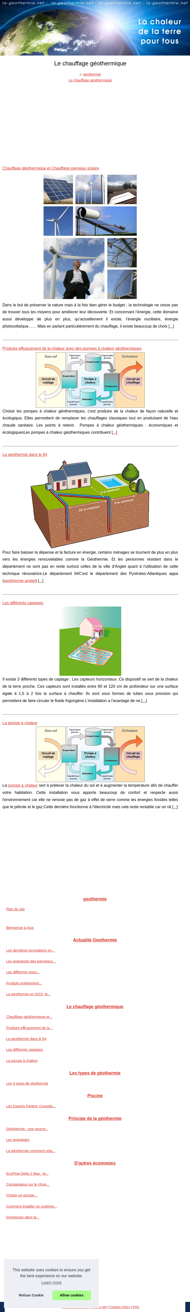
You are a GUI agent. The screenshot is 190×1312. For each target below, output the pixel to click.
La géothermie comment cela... (30, 1151)
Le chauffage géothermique (90, 80)
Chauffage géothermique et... (29, 1017)
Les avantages (17, 1140)
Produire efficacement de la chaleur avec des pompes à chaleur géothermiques (72, 348)
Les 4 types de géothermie (27, 1083)
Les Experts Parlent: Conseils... (31, 1106)
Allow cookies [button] (72, 1295)
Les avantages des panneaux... (31, 961)
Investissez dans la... (22, 1217)
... (171, 326)
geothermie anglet (19, 581)
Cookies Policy (119, 1307)
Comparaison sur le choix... (27, 1184)
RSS (136, 1307)
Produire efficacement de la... (29, 1028)
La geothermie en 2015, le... (28, 994)
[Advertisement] (90, 120)
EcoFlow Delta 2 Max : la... (27, 1173)
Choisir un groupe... (21, 1195)
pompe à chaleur (23, 785)
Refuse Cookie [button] (31, 1295)
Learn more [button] (51, 1282)
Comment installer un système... (31, 1206)
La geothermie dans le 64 (24, 454)
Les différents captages (22, 603)
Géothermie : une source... (27, 1129)
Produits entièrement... (24, 983)
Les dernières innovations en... (30, 950)
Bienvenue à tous (20, 928)
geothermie (92, 74)
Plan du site (15, 909)
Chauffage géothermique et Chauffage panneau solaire (50, 168)
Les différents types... (23, 972)
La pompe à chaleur (19, 723)
